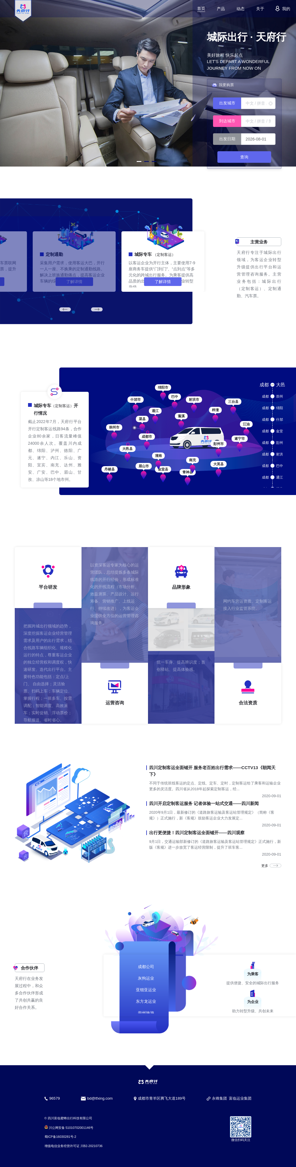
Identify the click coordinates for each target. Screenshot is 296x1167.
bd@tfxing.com (100, 1098)
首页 (201, 8)
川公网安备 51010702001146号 (69, 1127)
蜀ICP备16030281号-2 (60, 1136)
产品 (221, 8)
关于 (260, 8)
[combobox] (244, 103)
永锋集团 (219, 1098)
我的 (281, 8)
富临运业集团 (240, 1098)
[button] (139, 161)
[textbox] (258, 103)
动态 (240, 8)
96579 (54, 1098)
